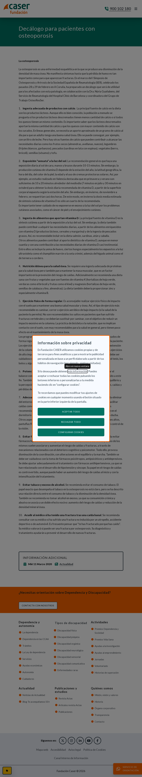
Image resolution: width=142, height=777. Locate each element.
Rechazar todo (71, 422)
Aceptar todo (71, 411)
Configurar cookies (81, 432)
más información (77, 371)
